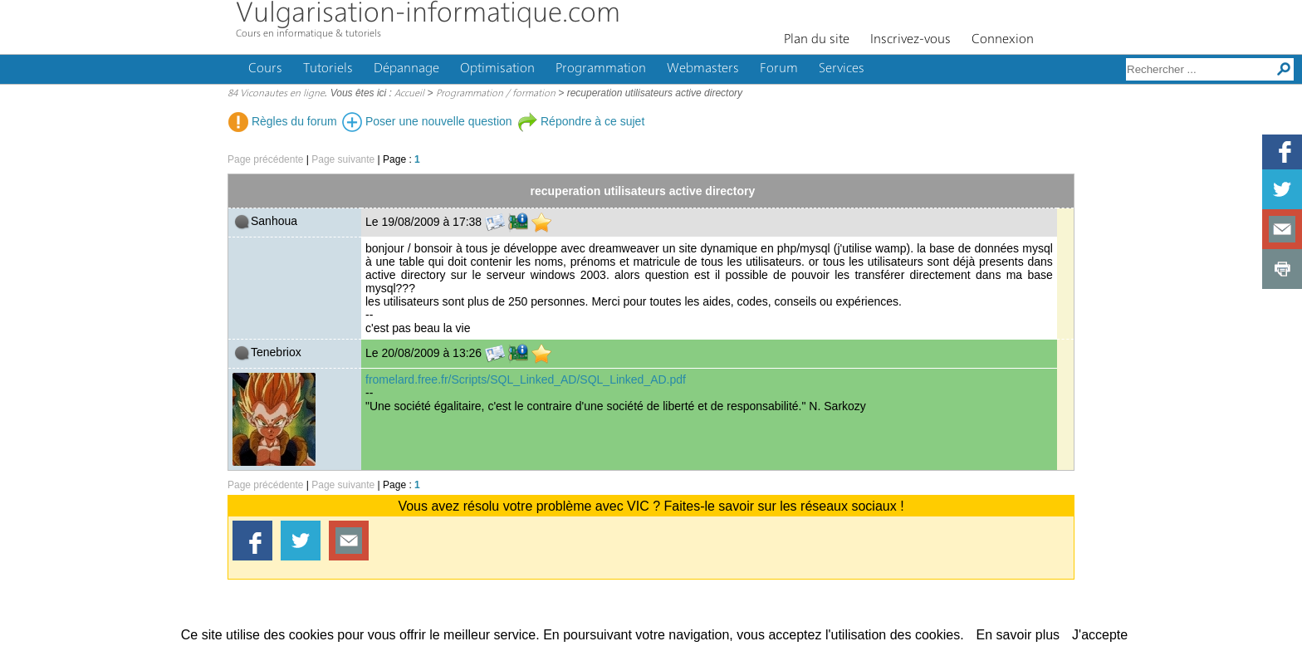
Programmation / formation (496, 94)
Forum (779, 69)
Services (841, 69)
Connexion (1003, 39)
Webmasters (703, 69)
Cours (265, 69)
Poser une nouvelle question (427, 121)
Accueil (409, 94)
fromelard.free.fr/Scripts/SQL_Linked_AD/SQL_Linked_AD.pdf (525, 379)
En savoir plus (1018, 635)
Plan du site (816, 39)
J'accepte (1100, 635)
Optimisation (497, 69)
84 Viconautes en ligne (276, 94)
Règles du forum (282, 121)
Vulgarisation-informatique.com (428, 14)
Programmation (601, 69)
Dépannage (406, 69)
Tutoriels (328, 69)
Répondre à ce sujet (580, 121)
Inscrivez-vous (910, 39)
